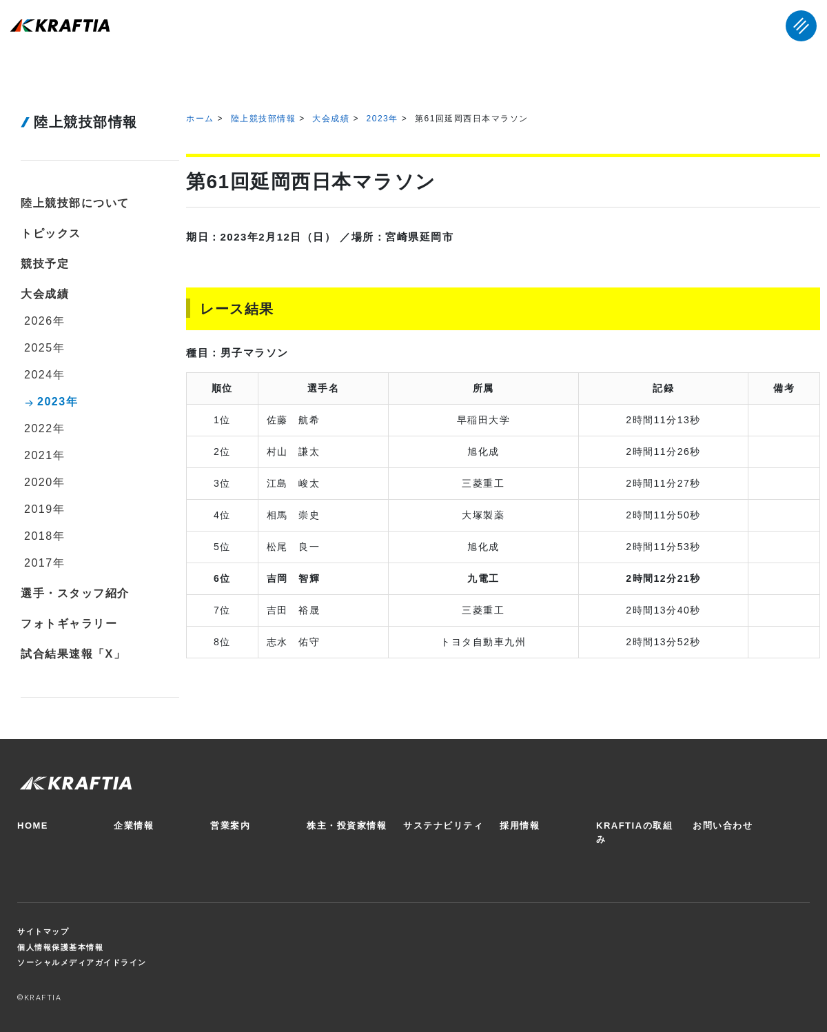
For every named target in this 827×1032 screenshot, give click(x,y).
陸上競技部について (75, 203)
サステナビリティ (443, 825)
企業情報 (134, 825)
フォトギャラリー (69, 623)
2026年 (44, 321)
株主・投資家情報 (347, 825)
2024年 (44, 375)
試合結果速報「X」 (73, 654)
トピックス (51, 233)
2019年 (44, 509)
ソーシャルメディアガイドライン (82, 962)
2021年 (44, 455)
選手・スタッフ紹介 (75, 593)
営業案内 (230, 825)
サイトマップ (43, 931)
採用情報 (520, 825)
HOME (32, 825)
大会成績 (330, 118)
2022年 (44, 428)
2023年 (382, 118)
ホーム (200, 118)
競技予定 (45, 264)
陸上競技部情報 (263, 118)
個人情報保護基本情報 (60, 947)
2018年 (44, 536)
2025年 (44, 348)
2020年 (44, 482)
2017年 (44, 563)
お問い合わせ (723, 825)
